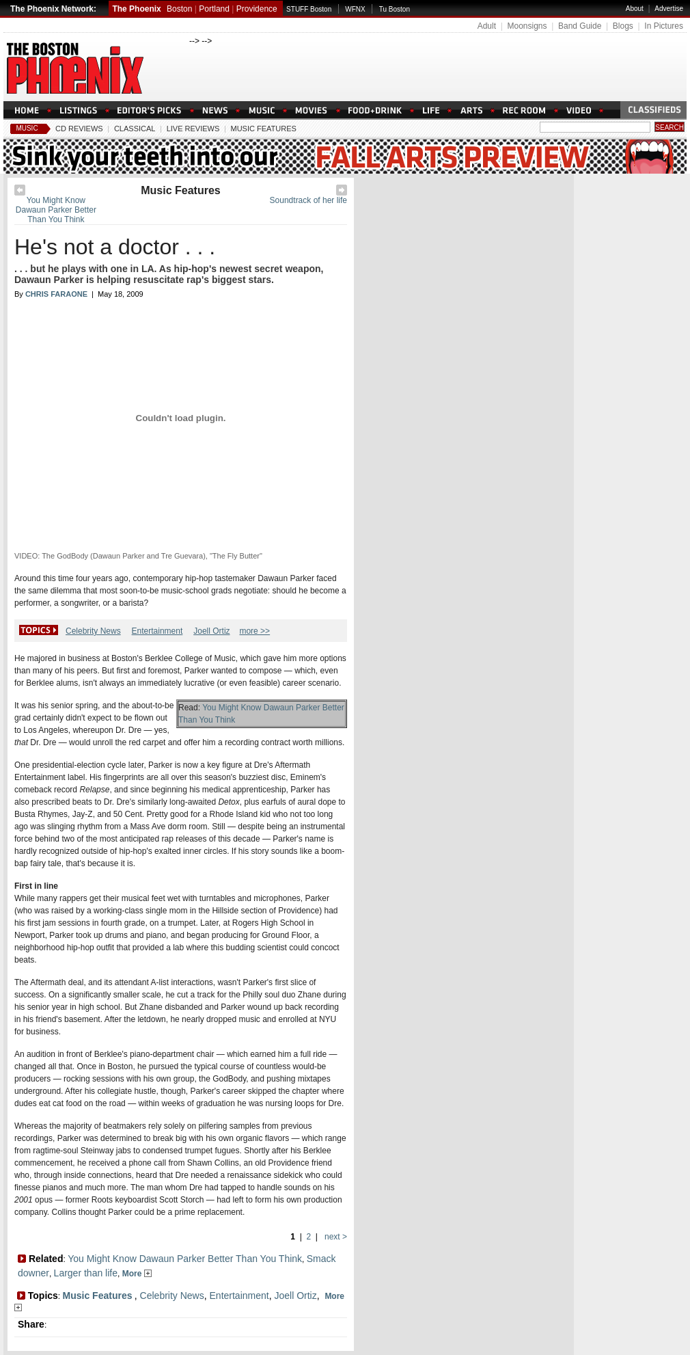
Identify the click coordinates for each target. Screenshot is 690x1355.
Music (27, 128)
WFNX (355, 9)
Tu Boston (394, 9)
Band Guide (579, 26)
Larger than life (86, 1272)
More (137, 1273)
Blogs (623, 26)
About (635, 8)
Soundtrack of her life (308, 200)
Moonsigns (527, 26)
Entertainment (157, 631)
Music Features (263, 128)
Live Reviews (193, 128)
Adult (487, 26)
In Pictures (663, 26)
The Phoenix (136, 9)
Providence (256, 9)
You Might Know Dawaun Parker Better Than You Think (56, 210)
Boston (179, 9)
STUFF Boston (308, 9)
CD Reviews (79, 128)
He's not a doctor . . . (114, 246)
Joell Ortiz (211, 631)
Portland (214, 9)
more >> (254, 631)
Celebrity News (93, 631)
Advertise (668, 8)
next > (334, 1237)
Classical (135, 128)
